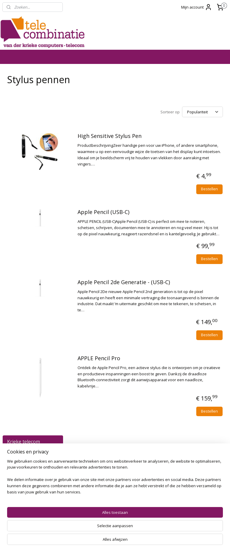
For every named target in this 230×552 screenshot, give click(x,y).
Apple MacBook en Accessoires (35, 175)
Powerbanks (25, 226)
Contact (15, 298)
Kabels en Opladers (35, 189)
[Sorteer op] (185, 111)
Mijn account (196, 7)
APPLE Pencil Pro (164, 409)
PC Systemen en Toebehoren (35, 146)
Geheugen (35, 245)
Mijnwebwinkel (181, 541)
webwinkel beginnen (129, 541)
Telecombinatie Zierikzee (182, 507)
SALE (12, 308)
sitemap (94, 541)
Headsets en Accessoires (35, 257)
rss (106, 541)
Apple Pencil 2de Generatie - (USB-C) (179, 317)
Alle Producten (32, 91)
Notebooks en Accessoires (35, 160)
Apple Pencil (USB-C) (169, 226)
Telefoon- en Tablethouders (27, 214)
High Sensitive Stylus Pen (175, 137)
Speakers (35, 279)
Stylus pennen (26, 202)
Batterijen (35, 269)
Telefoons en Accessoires (35, 102)
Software (35, 289)
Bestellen (209, 202)
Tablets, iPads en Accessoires (35, 117)
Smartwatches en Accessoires (35, 131)
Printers (20, 236)
